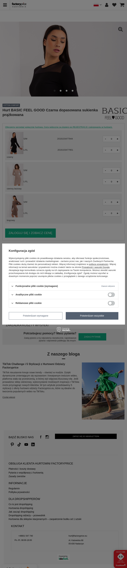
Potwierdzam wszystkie (92, 315)
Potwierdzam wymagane (35, 315)
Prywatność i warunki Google (96, 267)
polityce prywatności (98, 264)
